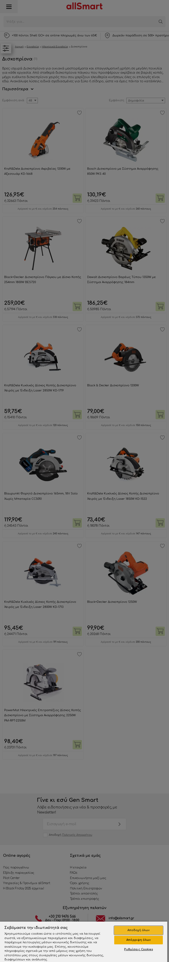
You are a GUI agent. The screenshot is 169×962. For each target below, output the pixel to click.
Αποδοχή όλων (138, 930)
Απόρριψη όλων (138, 939)
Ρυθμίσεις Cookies (138, 949)
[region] (83, 941)
